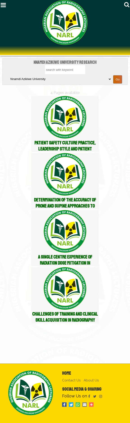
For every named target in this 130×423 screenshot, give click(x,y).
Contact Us (71, 380)
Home (66, 373)
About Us (91, 380)
